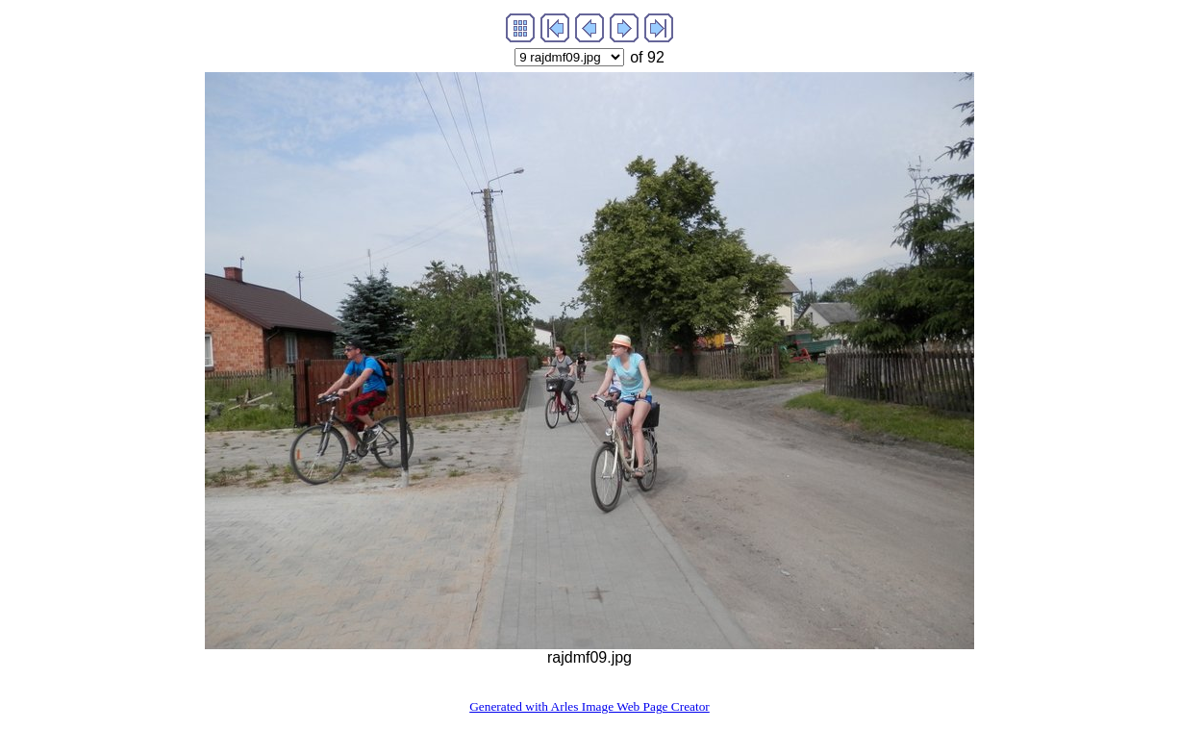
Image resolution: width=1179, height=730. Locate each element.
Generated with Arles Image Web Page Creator (589, 706)
